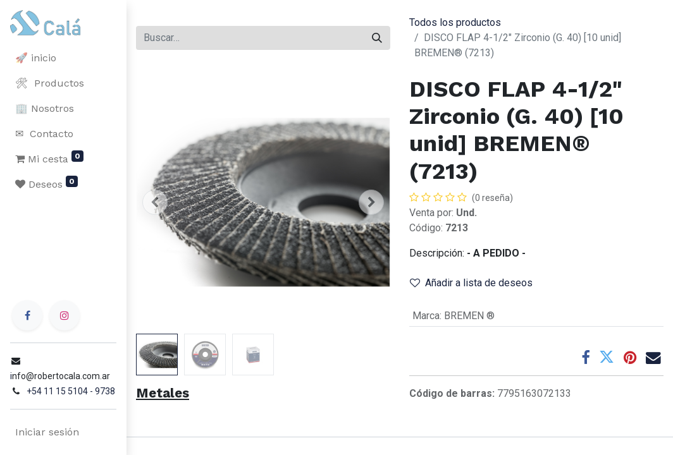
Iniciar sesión (47, 432)
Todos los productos (455, 22)
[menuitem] (63, 58)
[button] (155, 202)
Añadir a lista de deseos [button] (471, 283)
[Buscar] (377, 38)
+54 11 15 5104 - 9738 (71, 391)
